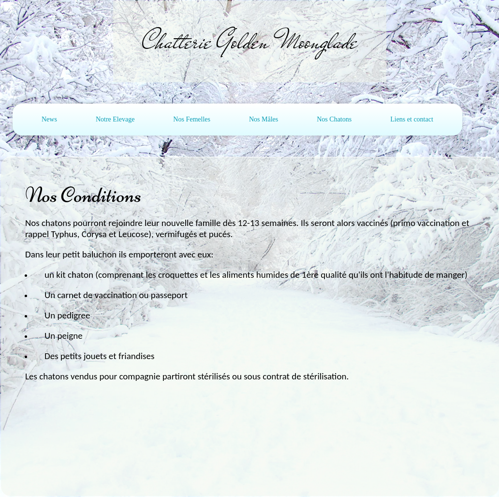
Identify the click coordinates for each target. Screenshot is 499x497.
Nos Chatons (334, 119)
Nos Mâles (263, 119)
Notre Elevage (115, 119)
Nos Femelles (191, 119)
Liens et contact (411, 119)
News (49, 119)
